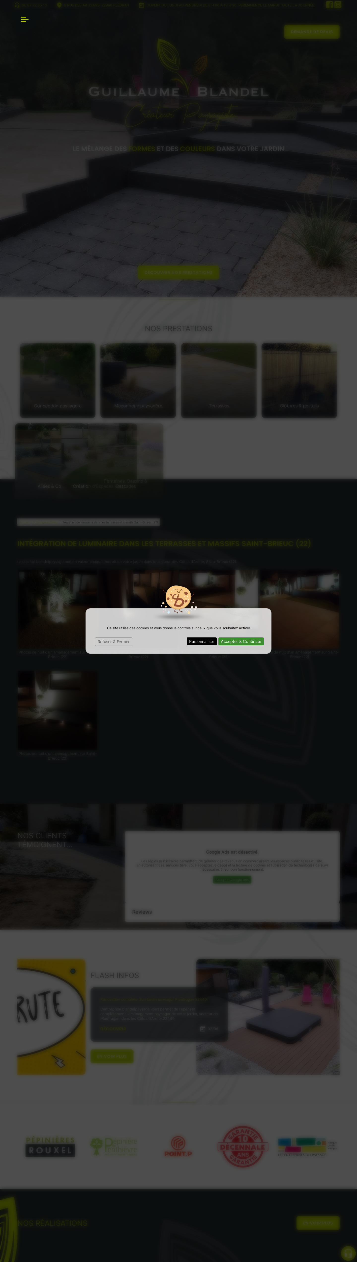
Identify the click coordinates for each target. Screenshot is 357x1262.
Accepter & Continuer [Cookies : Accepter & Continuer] (241, 641)
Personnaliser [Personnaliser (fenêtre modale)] (201, 641)
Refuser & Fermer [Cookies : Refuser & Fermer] (114, 641)
